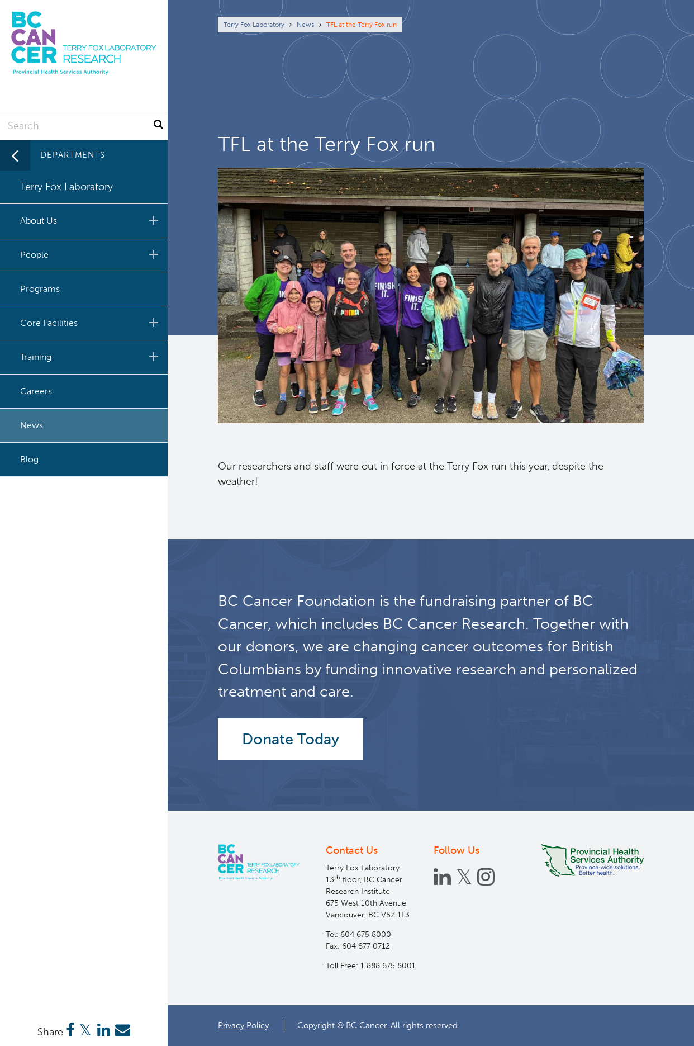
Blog (29, 459)
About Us (91, 220)
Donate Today (290, 739)
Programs (40, 288)
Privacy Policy (243, 1025)
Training (91, 356)
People (91, 254)
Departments (72, 155)
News (305, 25)
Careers (36, 391)
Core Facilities (91, 322)
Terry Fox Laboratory (254, 25)
